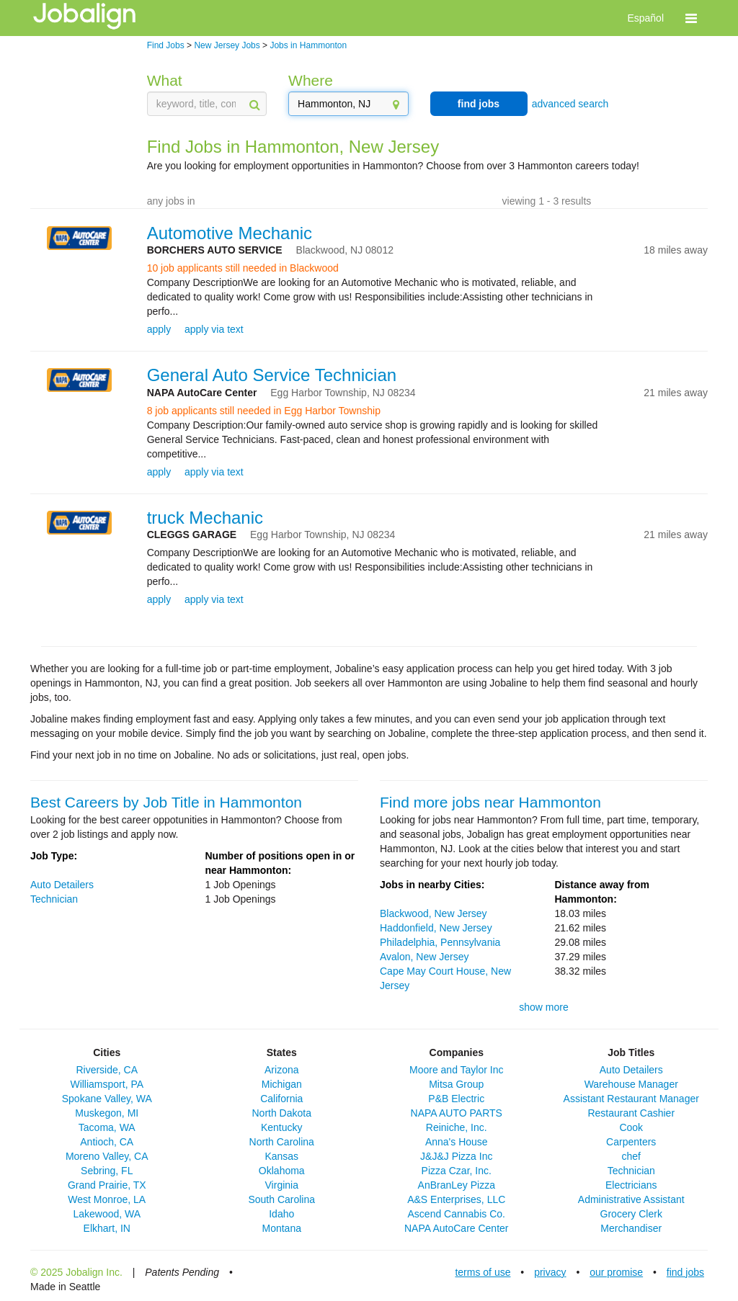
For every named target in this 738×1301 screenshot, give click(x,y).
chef (631, 1156)
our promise (616, 1272)
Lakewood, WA (107, 1214)
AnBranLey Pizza (456, 1185)
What (164, 80)
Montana (281, 1228)
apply (159, 329)
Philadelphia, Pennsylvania (440, 942)
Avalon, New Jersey (424, 956)
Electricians (631, 1185)
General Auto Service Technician (271, 375)
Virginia (281, 1185)
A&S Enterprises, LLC (456, 1199)
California (281, 1098)
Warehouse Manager (631, 1084)
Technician (54, 899)
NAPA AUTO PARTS (456, 1113)
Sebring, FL (107, 1170)
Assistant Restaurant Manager (631, 1098)
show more (543, 1007)
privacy (550, 1272)
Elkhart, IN (107, 1228)
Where (310, 80)
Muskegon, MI (106, 1113)
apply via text (214, 329)
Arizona (281, 1070)
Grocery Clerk (631, 1214)
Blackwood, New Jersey (433, 913)
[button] (691, 18)
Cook (631, 1127)
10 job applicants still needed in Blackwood (243, 268)
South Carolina (281, 1199)
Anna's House (456, 1142)
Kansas (281, 1156)
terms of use (482, 1272)
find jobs (478, 103)
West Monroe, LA (107, 1199)
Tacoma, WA (107, 1127)
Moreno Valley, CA (107, 1156)
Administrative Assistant (631, 1199)
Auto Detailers (62, 884)
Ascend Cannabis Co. (456, 1214)
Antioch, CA (106, 1142)
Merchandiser (631, 1228)
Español (645, 18)
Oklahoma (282, 1170)
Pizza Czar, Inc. (457, 1170)
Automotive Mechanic (229, 233)
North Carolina (281, 1142)
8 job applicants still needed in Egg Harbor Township (264, 410)
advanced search (570, 103)
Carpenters (631, 1142)
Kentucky (282, 1127)
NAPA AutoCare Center (456, 1228)
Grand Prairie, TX (107, 1185)
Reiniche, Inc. (456, 1127)
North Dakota (281, 1113)
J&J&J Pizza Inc (456, 1156)
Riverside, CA (107, 1070)
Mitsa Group (456, 1084)
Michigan (282, 1084)
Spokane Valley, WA (107, 1098)
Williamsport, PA (106, 1084)
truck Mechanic (205, 517)
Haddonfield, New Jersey (436, 928)
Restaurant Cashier (631, 1113)
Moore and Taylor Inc (456, 1070)
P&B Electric (456, 1098)
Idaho (281, 1214)
